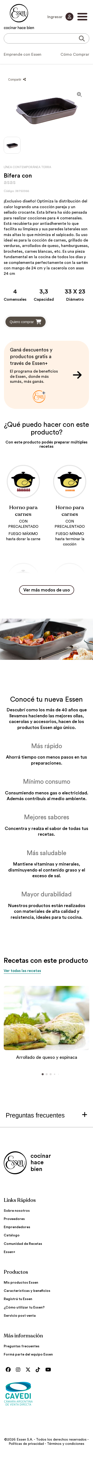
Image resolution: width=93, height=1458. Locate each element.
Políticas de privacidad (26, 1444)
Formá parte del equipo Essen (28, 1354)
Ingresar (60, 17)
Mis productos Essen (21, 1282)
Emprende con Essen (22, 54)
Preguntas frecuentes (21, 1346)
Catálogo (12, 1235)
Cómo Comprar (75, 54)
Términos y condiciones (65, 1444)
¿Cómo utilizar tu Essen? (24, 1307)
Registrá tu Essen (18, 1299)
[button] (43, 1074)
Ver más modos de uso (46, 590)
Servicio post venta (20, 1315)
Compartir (17, 79)
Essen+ (9, 1252)
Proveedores (14, 1219)
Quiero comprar (25, 321)
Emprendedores (17, 1227)
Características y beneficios (27, 1291)
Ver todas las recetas (22, 971)
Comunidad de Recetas (23, 1244)
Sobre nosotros (17, 1211)
